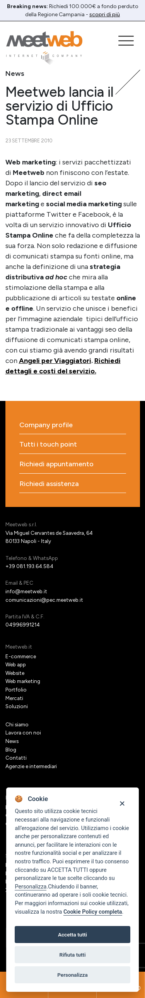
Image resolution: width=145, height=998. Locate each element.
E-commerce (20, 656)
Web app (15, 664)
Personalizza (30, 886)
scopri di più (104, 14)
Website (14, 673)
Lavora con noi (23, 732)
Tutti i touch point (48, 444)
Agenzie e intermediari (31, 766)
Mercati (14, 698)
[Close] (122, 803)
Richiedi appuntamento (56, 464)
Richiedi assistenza (49, 484)
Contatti (16, 758)
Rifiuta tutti (73, 955)
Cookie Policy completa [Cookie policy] (92, 912)
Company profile (46, 425)
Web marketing (22, 681)
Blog (10, 749)
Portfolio (16, 689)
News (12, 741)
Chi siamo (17, 724)
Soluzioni (16, 706)
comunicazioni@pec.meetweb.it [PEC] (44, 600)
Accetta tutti (72, 934)
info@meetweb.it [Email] (26, 591)
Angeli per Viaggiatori (55, 360)
